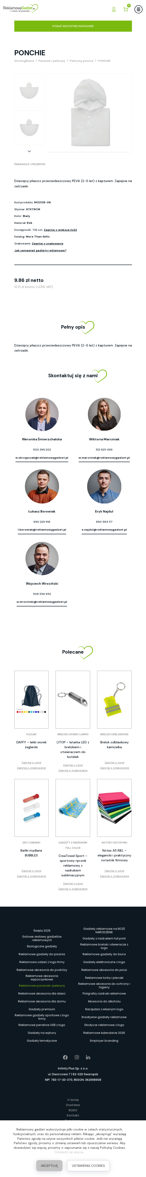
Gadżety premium (42, 1009)
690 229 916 (41, 522)
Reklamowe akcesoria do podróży (42, 970)
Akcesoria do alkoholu (104, 1001)
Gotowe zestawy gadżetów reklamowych (42, 938)
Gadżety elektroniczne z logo (104, 962)
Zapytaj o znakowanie (47, 243)
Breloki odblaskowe (114, 734)
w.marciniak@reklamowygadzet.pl (104, 458)
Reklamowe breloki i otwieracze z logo (104, 946)
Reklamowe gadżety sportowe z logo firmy (42, 1017)
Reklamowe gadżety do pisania (42, 954)
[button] (29, 151)
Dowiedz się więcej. (69, 1152)
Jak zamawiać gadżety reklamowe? (40, 250)
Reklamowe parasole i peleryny (42, 986)
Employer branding (104, 1041)
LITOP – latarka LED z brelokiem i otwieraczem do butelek (73, 749)
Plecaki (31, 734)
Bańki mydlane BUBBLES (31, 852)
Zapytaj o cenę (31, 762)
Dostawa (73, 1105)
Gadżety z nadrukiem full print (104, 938)
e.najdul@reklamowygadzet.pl (104, 529)
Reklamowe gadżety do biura (104, 954)
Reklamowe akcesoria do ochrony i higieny (104, 985)
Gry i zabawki (31, 842)
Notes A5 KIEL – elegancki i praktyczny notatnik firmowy (114, 855)
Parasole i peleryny (30, 164)
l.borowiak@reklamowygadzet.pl (42, 529)
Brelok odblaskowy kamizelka (114, 744)
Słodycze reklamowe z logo (104, 1025)
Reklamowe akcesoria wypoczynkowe (42, 978)
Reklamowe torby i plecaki (104, 978)
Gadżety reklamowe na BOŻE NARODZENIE (104, 930)
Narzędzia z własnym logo (104, 1009)
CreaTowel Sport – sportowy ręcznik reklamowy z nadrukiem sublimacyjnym (73, 865)
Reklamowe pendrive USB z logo (41, 1025)
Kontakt (73, 1115)
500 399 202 (42, 449)
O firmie (73, 1100)
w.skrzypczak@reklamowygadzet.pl (41, 458)
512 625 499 (104, 449)
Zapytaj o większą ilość (60, 230)
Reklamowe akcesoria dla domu (42, 1001)
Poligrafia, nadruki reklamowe (104, 993)
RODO (73, 1110)
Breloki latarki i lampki (73, 734)
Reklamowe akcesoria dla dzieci (42, 993)
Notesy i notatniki (114, 842)
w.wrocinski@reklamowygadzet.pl (42, 602)
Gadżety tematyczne (42, 1041)
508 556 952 (42, 594)
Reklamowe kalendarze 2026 (104, 1033)
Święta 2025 (42, 931)
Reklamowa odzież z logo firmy (42, 962)
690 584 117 (104, 522)
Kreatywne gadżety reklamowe (104, 1017)
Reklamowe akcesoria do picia (104, 970)
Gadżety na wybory (42, 1033)
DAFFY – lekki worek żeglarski (31, 744)
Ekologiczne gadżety (42, 946)
